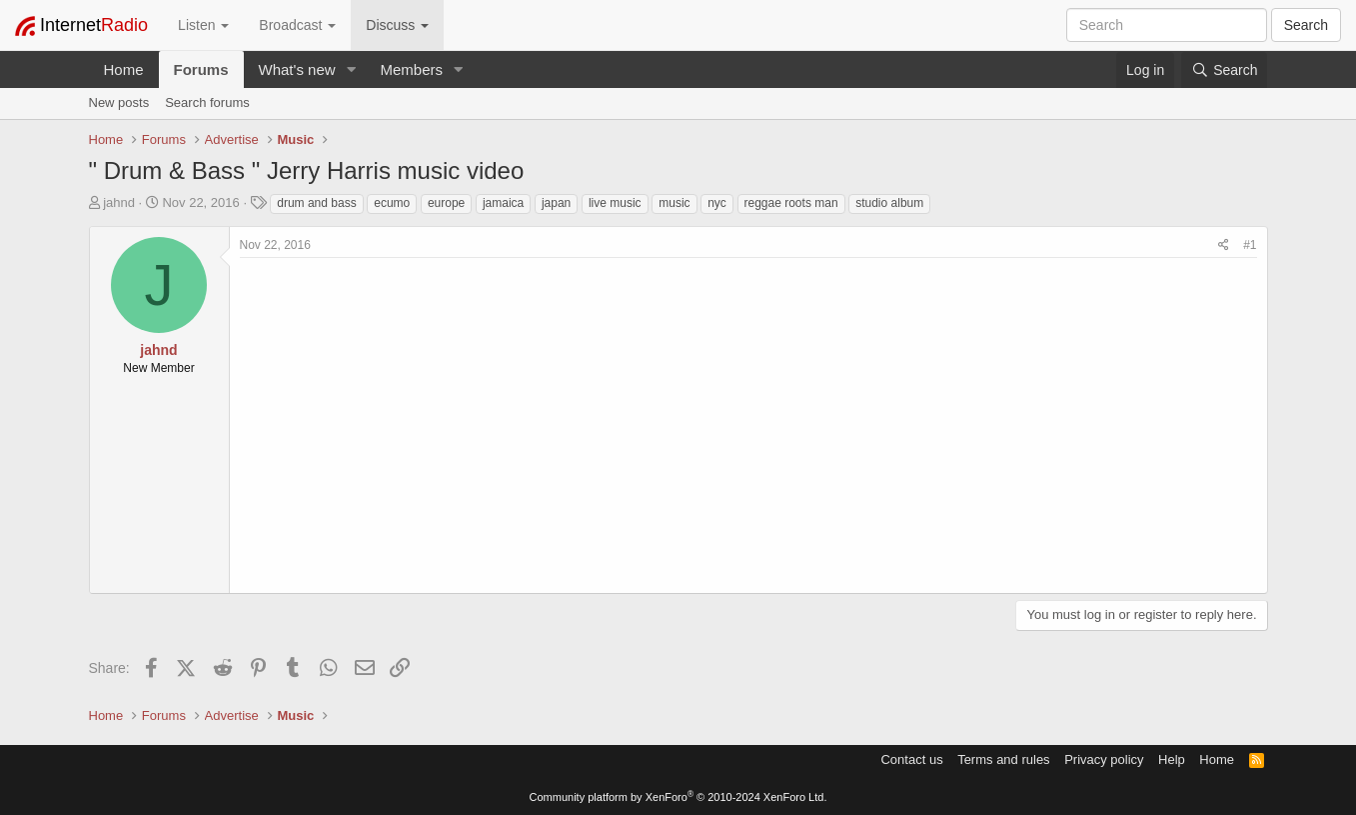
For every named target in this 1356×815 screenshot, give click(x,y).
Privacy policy (1103, 759)
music (674, 203)
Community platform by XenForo (678, 797)
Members (411, 69)
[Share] (1223, 245)
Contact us (911, 759)
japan (556, 203)
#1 (1249, 245)
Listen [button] (203, 25)
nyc (716, 203)
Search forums (207, 102)
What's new (297, 69)
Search (1306, 25)
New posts (119, 102)
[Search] (1224, 70)
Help (1171, 759)
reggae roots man (791, 203)
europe (446, 203)
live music (615, 203)
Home (124, 69)
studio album (889, 203)
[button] (351, 69)
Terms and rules (1003, 759)
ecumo (392, 203)
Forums (201, 69)
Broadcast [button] (297, 25)
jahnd (119, 202)
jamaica (503, 203)
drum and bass (316, 203)
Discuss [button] (397, 25)
